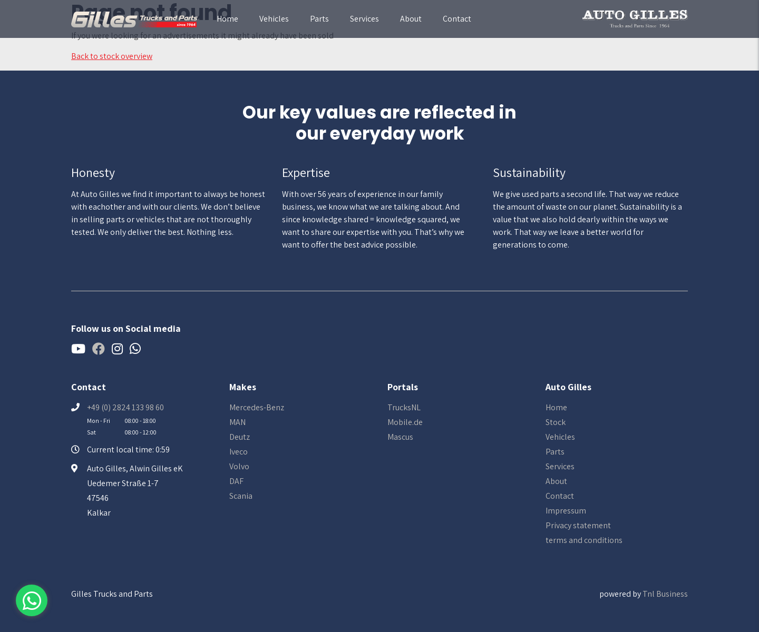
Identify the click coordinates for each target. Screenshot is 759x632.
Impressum (566, 510)
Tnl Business (665, 593)
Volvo (239, 466)
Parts (319, 18)
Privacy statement (578, 525)
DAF (236, 481)
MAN (237, 422)
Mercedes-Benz (256, 407)
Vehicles (274, 18)
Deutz (239, 436)
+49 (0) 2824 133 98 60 (125, 407)
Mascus (400, 436)
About (411, 18)
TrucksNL (404, 407)
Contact (457, 18)
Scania (240, 495)
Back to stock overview (111, 56)
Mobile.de (405, 422)
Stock (556, 422)
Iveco (238, 451)
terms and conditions (584, 540)
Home (227, 18)
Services (364, 18)
